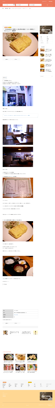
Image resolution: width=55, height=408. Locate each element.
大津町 (15, 386)
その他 (3, 387)
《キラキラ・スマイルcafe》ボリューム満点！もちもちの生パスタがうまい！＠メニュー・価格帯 (17, 115)
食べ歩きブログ (44, 1)
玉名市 (3, 386)
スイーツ (41, 386)
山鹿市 (15, 385)
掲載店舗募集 (50, 1)
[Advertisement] (27, 18)
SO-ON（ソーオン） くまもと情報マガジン (46, 404)
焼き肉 (35, 386)
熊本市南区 (10, 385)
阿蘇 (21, 386)
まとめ (47, 386)
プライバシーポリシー (5, 393)
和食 (9, 27)
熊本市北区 (6, 27)
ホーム (3, 392)
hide (5, 77)
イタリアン (42, 42)
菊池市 (21, 385)
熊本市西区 (4, 385)
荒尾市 (9, 386)
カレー (48, 42)
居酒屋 (48, 38)
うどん (41, 385)
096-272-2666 (16, 314)
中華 (47, 40)
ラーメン (42, 40)
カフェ (41, 38)
